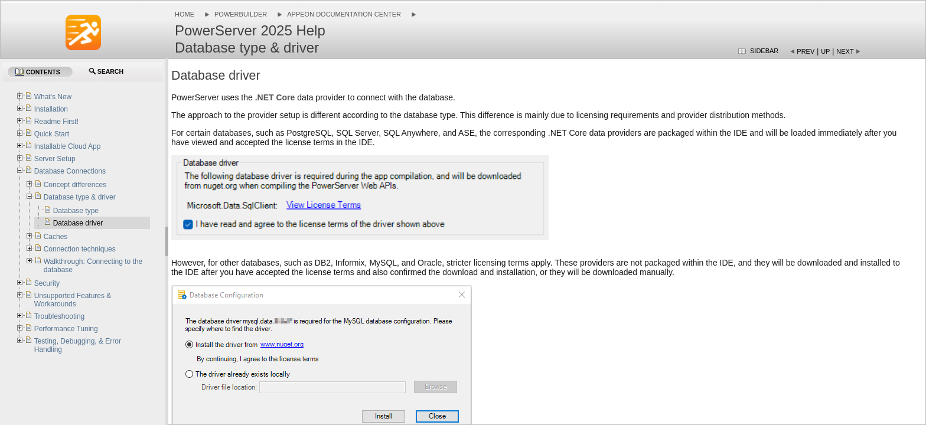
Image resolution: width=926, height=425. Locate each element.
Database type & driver (80, 197)
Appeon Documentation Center (344, 14)
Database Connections (70, 171)
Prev (805, 51)
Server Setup (55, 159)
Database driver (78, 223)
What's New (53, 97)
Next (844, 51)
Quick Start (51, 134)
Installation (51, 109)
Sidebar (764, 50)
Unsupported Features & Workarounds (73, 300)
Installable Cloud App (67, 146)
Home (184, 14)
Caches (56, 237)
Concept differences (75, 185)
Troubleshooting (59, 316)
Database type (76, 211)
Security (47, 283)
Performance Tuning (66, 329)
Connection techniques (80, 249)
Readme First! (56, 121)
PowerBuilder (240, 14)
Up (825, 51)
